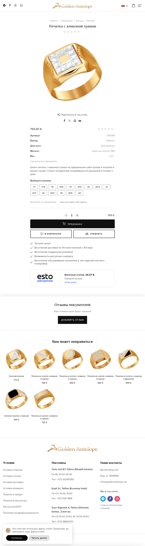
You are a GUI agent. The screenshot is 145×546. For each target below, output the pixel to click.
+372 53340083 (65, 479)
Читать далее (70, 282)
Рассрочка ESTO (12, 506)
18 (52, 187)
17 (34, 187)
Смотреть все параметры (43, 161)
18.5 (61, 187)
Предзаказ (72, 223)
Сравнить (94, 234)
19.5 (79, 187)
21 (107, 187)
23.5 (70, 193)
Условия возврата (13, 488)
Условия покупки (12, 469)
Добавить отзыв (72, 320)
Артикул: (35, 135)
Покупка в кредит (13, 494)
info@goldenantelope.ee (113, 481)
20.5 (97, 187)
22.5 (52, 193)
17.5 (43, 187)
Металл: (34, 151)
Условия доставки (13, 482)
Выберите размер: (40, 180)
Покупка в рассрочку (15, 500)
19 (70, 187)
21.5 (34, 193)
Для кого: (35, 145)
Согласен (17, 538)
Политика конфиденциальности (21, 512)
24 (79, 193)
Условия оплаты (12, 476)
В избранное (51, 234)
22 (43, 193)
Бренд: (34, 140)
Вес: (32, 156)
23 (61, 193)
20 (88, 187)
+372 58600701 (65, 521)
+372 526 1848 (64, 498)
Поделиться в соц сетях (74, 114)
